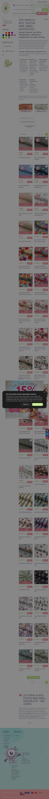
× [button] (44, 392)
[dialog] (24, 399)
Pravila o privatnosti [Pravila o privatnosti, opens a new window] (37, 401)
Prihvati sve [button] (37, 404)
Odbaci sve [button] (26, 404)
